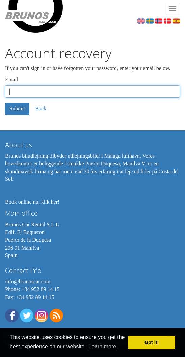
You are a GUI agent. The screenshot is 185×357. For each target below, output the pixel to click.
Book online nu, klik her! (32, 202)
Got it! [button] (151, 342)
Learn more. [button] (102, 346)
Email (11, 79)
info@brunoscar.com (27, 281)
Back (40, 108)
